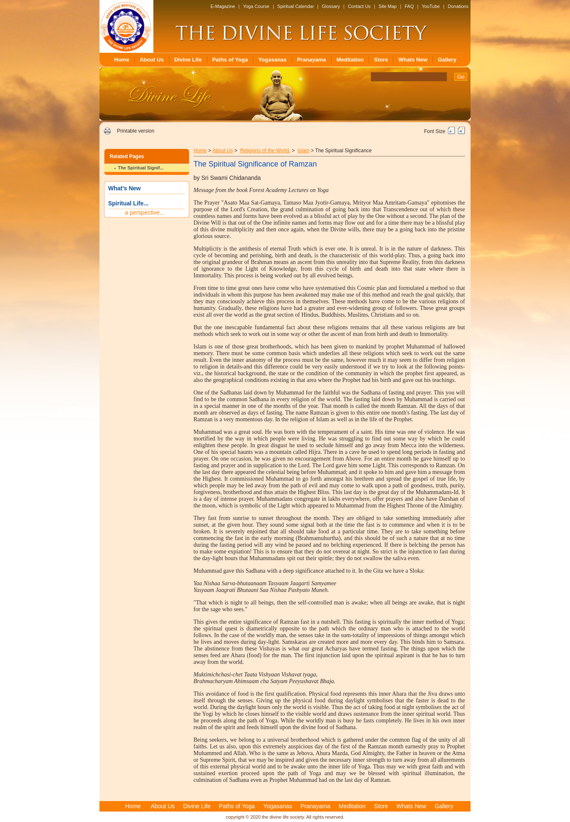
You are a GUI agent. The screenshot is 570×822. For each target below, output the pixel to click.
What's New (124, 188)
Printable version (135, 131)
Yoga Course (256, 6)
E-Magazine (223, 6)
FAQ (409, 6)
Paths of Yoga (230, 59)
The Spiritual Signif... (140, 167)
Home (121, 59)
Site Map (388, 6)
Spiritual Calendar (295, 6)
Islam (304, 151)
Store (381, 59)
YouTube (431, 6)
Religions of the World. (265, 151)
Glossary (331, 6)
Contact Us (359, 6)
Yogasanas (272, 59)
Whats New (412, 59)
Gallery (447, 59)
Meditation (350, 59)
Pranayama (311, 59)
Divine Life (188, 59)
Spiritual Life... (128, 203)
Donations (458, 6)
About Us (152, 59)
